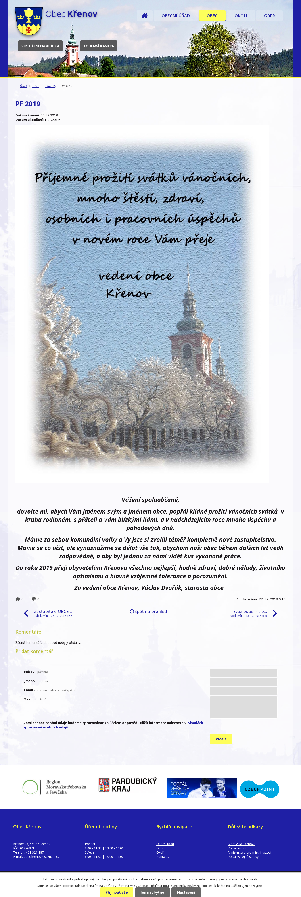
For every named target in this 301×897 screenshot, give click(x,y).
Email (50, 690)
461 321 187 (35, 852)
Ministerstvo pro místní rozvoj (249, 852)
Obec (212, 15)
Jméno (36, 681)
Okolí (241, 15)
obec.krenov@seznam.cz (41, 856)
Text (35, 699)
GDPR (269, 15)
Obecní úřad (176, 15)
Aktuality (50, 86)
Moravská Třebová (241, 844)
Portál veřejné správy (243, 856)
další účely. (250, 879)
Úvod (145, 15)
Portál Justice (237, 848)
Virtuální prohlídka (40, 46)
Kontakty (162, 856)
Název (36, 671)
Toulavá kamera (99, 46)
